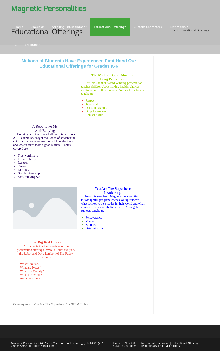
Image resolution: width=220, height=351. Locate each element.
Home (117, 343)
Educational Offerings (185, 343)
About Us (130, 343)
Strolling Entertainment (154, 343)
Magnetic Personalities (48, 8)
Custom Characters (125, 346)
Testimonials (149, 346)
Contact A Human (171, 346)
